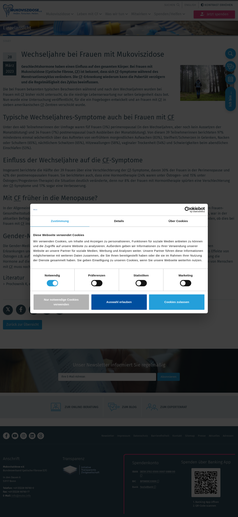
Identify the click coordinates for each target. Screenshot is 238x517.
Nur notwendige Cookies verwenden (61, 302)
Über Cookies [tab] (178, 221)
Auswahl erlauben (119, 302)
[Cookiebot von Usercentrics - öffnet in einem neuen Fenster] (187, 210)
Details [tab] (119, 221)
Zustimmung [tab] (60, 221)
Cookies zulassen (176, 302)
